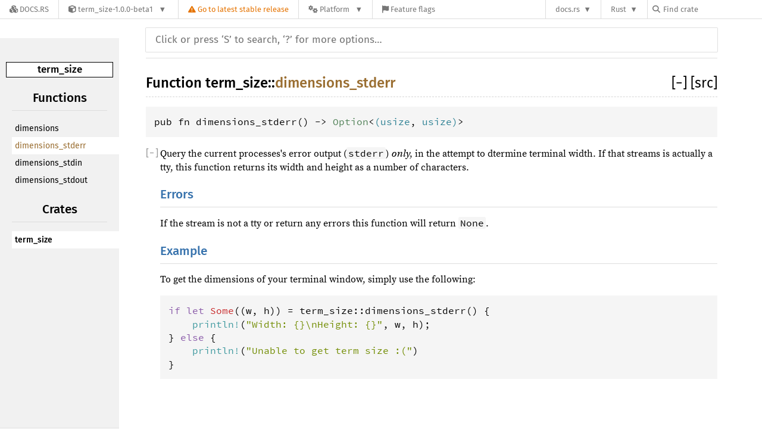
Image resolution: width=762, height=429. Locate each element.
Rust (618, 9)
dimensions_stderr (50, 146)
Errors (176, 194)
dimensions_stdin (48, 163)
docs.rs (567, 9)
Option (350, 122)
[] (681, 82)
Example (183, 251)
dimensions (37, 128)
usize (395, 122)
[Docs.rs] (29, 9)
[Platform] (335, 9)
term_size (60, 69)
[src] (704, 82)
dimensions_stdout (51, 180)
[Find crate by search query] (712, 9)
